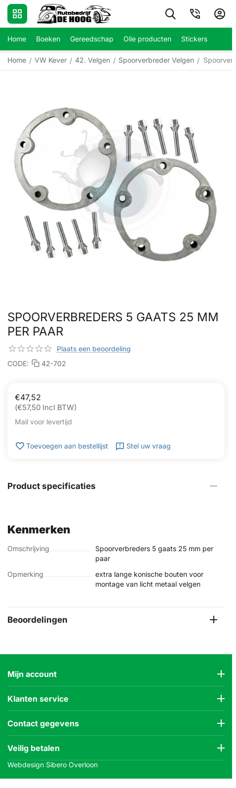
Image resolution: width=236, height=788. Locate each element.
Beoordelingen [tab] (112, 620)
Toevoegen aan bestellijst (61, 446)
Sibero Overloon (72, 764)
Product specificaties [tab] (112, 486)
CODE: (18, 363)
